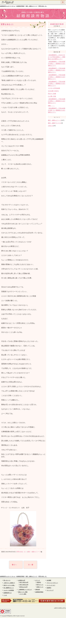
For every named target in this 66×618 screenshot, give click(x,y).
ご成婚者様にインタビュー (25, 589)
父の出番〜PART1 (53, 91)
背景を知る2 (7, 24)
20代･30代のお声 (23, 582)
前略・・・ (51, 105)
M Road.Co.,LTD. (10, 616)
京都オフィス (39, 587)
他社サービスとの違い (9, 585)
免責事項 (49, 587)
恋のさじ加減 (52, 93)
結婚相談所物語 (20, 6)
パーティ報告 (22, 594)
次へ (15, 565)
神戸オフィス (39, 584)
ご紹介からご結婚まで (9, 582)
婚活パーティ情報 (22, 592)
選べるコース (7, 580)
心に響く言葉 (52, 96)
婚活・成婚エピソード (31, 6)
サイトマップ (50, 590)
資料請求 (37, 589)
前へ (29, 565)
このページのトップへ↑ (60, 607)
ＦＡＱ (5, 595)
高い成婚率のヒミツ (9, 587)
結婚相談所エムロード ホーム (7, 6)
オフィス (37, 580)
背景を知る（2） (42, 6)
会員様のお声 (21, 580)
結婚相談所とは (7, 592)
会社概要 (49, 580)
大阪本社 (38, 582)
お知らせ (50, 125)
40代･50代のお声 (23, 584)
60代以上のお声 (23, 587)
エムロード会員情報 (9, 590)
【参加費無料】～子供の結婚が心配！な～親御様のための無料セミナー (56, 110)
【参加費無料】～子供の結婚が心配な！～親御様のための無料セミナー (56, 63)
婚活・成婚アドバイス (54, 123)
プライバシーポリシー (52, 582)
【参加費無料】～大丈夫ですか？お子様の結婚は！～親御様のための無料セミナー (56, 57)
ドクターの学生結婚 (54, 88)
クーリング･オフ (51, 585)
